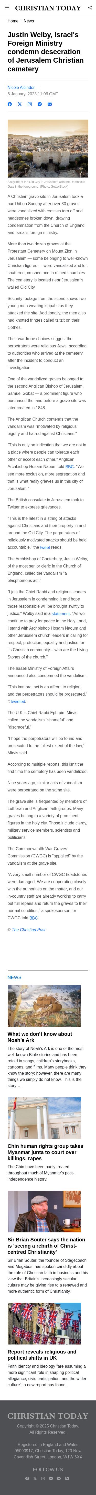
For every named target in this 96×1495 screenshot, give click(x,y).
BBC (69, 467)
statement (61, 614)
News (29, 21)
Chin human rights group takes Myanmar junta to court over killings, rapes (45, 1152)
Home (13, 21)
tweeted (18, 701)
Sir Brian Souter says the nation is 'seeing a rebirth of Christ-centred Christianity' (46, 1246)
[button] (7, 8)
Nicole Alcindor (21, 87)
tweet (45, 547)
